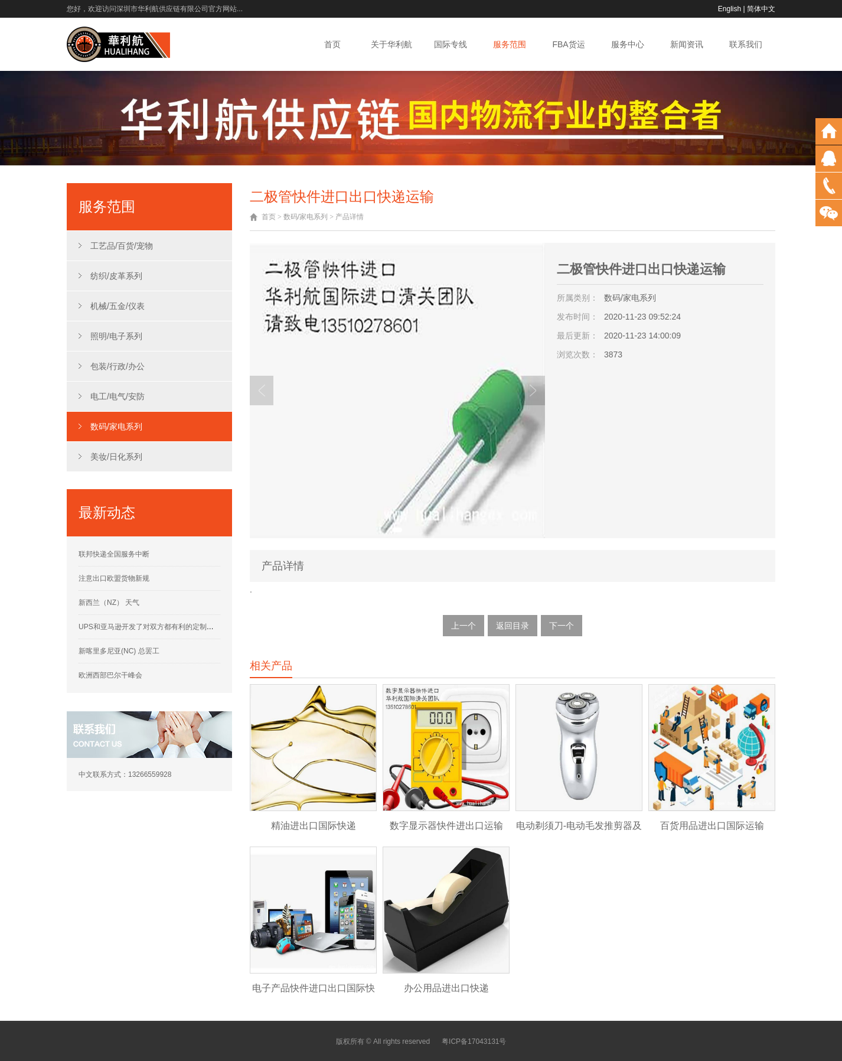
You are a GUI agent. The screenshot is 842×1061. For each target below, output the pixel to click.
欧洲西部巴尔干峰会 (110, 675)
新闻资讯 (686, 44)
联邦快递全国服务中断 (114, 554)
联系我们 (745, 44)
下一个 (561, 625)
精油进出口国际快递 (313, 826)
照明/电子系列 (116, 336)
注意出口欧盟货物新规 (114, 578)
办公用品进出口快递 (446, 988)
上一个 (463, 625)
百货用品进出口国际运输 (712, 826)
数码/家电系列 (116, 426)
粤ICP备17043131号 (474, 1041)
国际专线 (450, 44)
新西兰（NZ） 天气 (109, 602)
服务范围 (509, 44)
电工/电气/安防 (117, 396)
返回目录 (512, 625)
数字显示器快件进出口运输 (446, 826)
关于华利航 (391, 44)
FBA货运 (568, 44)
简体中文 (761, 9)
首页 (332, 44)
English (729, 9)
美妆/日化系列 (116, 456)
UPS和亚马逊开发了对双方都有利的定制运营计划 (157, 627)
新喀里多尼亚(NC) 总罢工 (119, 651)
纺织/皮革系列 (116, 276)
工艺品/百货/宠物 (121, 245)
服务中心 (627, 44)
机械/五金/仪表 (117, 306)
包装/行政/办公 (117, 366)
